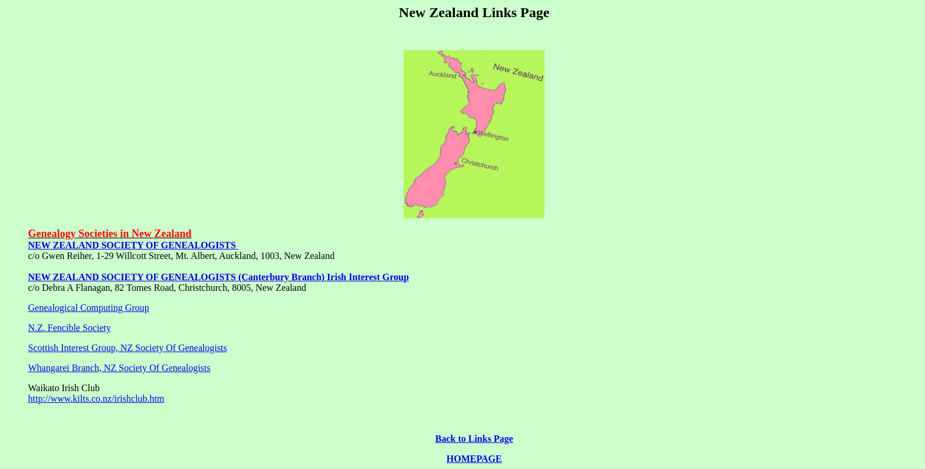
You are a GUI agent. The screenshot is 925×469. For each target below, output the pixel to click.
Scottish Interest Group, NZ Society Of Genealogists (127, 348)
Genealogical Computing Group (88, 308)
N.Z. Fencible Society (69, 328)
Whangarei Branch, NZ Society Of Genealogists (119, 368)
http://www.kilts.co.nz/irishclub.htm (96, 398)
